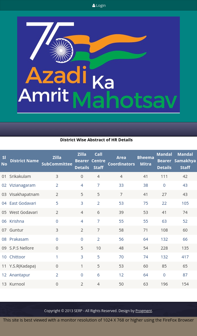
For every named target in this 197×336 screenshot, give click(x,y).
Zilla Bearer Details (82, 160)
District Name (24, 160)
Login (98, 5)
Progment (143, 310)
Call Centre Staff (98, 160)
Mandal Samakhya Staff (185, 160)
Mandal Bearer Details (164, 160)
